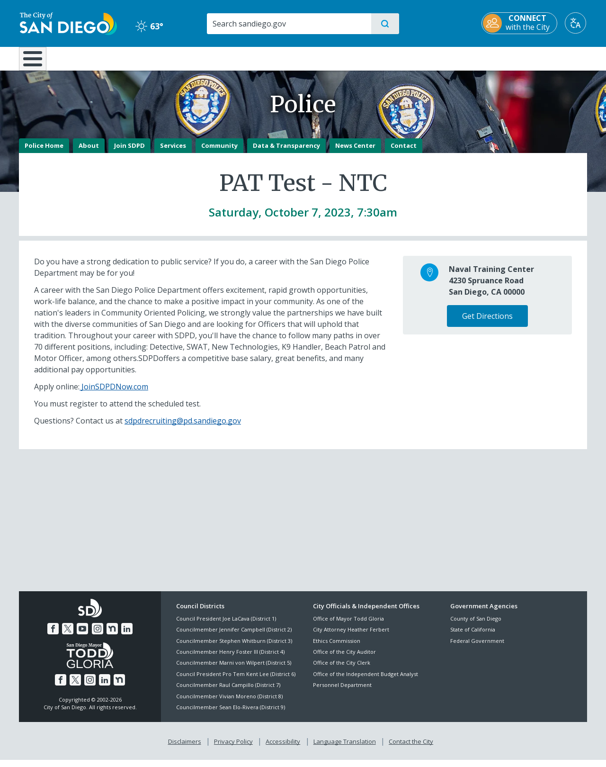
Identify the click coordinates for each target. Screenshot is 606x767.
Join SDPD (129, 152)
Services (173, 152)
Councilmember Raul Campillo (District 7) (228, 691)
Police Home (44, 152)
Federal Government (477, 647)
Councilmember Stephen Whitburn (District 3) (234, 647)
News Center (355, 152)
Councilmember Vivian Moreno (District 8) (229, 702)
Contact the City (411, 748)
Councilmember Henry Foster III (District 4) (230, 658)
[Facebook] (53, 635)
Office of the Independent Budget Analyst (365, 680)
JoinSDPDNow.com (114, 393)
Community (219, 152)
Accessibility (283, 748)
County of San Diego (475, 625)
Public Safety (448, 58)
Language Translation (344, 748)
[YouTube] (82, 635)
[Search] (288, 23)
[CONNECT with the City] (520, 23)
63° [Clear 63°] (149, 26)
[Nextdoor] (112, 635)
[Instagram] (97, 635)
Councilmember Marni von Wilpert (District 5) (233, 669)
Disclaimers (184, 748)
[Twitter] (67, 635)
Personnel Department (342, 691)
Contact (404, 152)
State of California (472, 636)
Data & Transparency (286, 152)
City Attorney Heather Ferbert (351, 636)
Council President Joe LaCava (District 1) (226, 625)
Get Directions (487, 322)
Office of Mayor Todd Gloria (348, 625)
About (89, 152)
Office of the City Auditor (344, 658)
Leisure (99, 58)
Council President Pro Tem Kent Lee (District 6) (235, 680)
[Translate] (576, 23)
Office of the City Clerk (341, 669)
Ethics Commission (336, 647)
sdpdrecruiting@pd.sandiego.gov (183, 427)
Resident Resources (186, 58)
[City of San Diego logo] (67, 23)
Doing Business (270, 58)
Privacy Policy (233, 748)
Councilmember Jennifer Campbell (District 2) (234, 636)
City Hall (540, 58)
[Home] (37, 62)
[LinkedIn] (127, 635)
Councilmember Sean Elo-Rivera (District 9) (230, 713)
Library (356, 58)
